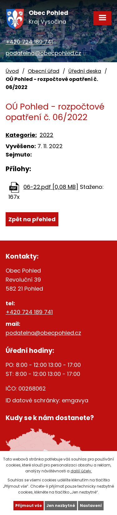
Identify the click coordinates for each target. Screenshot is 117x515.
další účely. (81, 471)
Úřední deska (84, 71)
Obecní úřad (43, 71)
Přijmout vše (28, 505)
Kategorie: (21, 135)
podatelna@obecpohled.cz (43, 53)
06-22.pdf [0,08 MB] (50, 187)
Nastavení (91, 505)
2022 (46, 135)
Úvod (12, 71)
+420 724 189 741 (29, 42)
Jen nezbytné (60, 505)
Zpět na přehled (32, 219)
